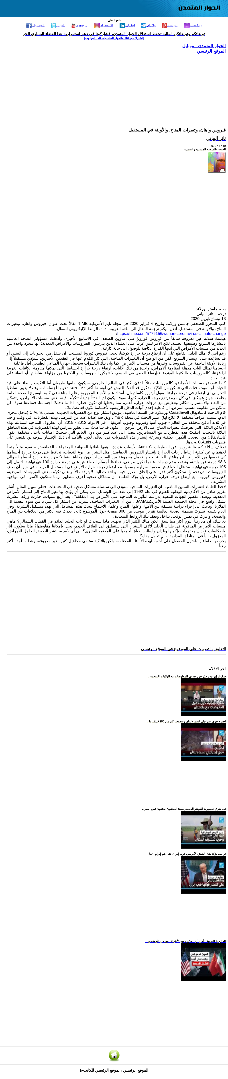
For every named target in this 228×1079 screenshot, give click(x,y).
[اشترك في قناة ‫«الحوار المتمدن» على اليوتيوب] (114, 38)
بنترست (170, 25)
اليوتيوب (79, 25)
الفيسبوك (35, 25)
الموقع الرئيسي (211, 51)
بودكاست (193, 25)
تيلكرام (148, 25)
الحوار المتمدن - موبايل (204, 45)
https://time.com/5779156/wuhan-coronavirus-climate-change (171, 333)
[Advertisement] (116, 85)
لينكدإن (127, 25)
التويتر (58, 25)
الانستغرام (103, 25)
